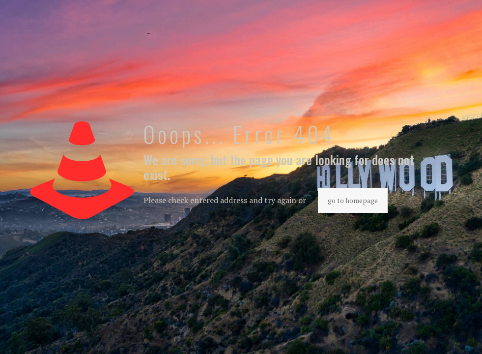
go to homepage (353, 200)
